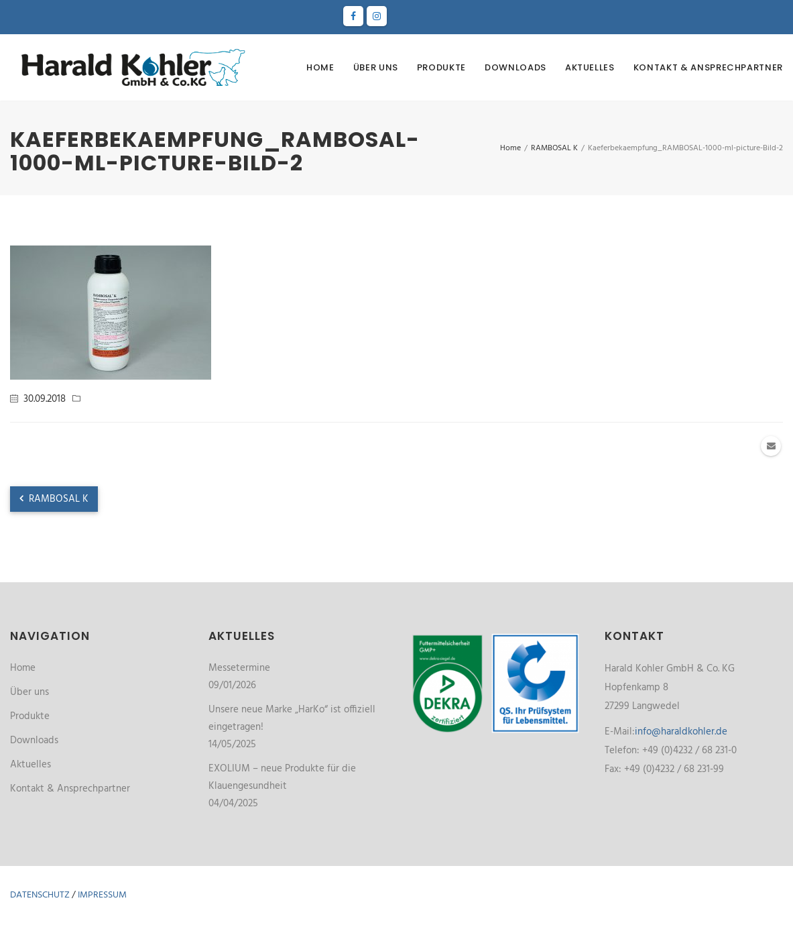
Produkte (441, 67)
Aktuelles (590, 67)
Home (320, 67)
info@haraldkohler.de (681, 732)
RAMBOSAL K (53, 499)
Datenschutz (40, 895)
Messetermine (239, 668)
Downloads (515, 67)
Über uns (375, 67)
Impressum (102, 895)
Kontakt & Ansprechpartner (708, 67)
